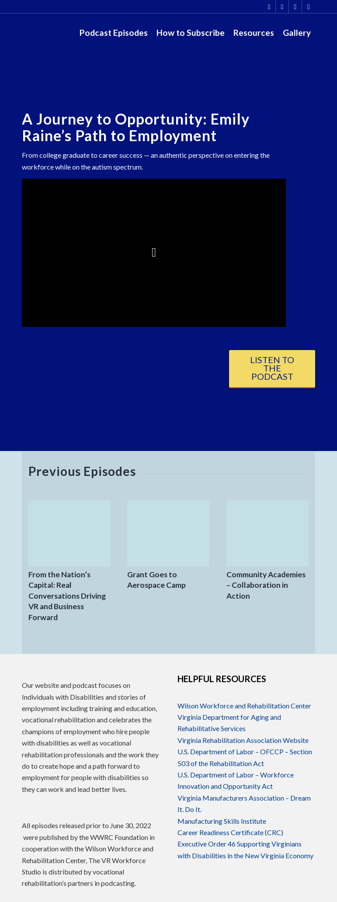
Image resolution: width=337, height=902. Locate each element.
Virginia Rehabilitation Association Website (243, 740)
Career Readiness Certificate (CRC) (230, 832)
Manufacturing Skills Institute (221, 821)
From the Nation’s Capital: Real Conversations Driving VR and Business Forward (67, 596)
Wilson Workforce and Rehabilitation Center (244, 705)
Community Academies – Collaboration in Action (266, 585)
